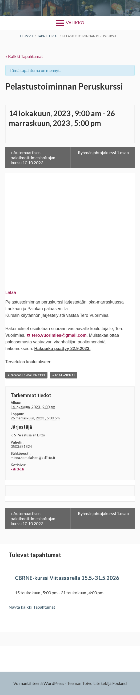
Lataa (10, 292)
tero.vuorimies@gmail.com (59, 335)
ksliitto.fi (17, 469)
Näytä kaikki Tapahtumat (32, 606)
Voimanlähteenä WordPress (38, 683)
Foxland (119, 683)
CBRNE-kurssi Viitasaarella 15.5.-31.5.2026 (67, 578)
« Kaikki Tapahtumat (24, 56)
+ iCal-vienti (63, 375)
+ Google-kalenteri (26, 375)
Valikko (75, 22)
